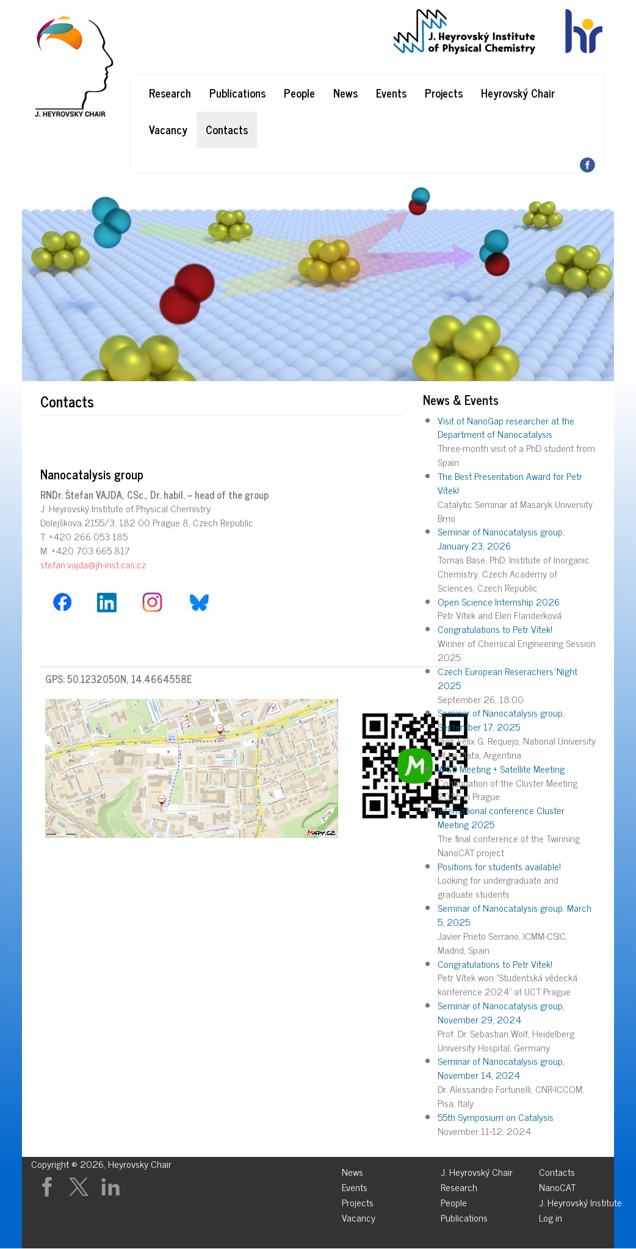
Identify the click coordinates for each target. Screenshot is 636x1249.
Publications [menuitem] (464, 1215)
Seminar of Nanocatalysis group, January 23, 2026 (501, 538)
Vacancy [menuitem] (358, 1215)
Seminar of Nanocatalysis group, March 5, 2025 (514, 914)
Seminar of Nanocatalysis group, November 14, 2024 (501, 1068)
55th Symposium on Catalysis (496, 1117)
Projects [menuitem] (358, 1200)
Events (391, 93)
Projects (444, 93)
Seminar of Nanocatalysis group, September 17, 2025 (501, 719)
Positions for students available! (499, 866)
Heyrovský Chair (518, 93)
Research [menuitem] (459, 1185)
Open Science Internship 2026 (499, 601)
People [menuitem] (454, 1200)
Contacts (227, 129)
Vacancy (168, 129)
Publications (237, 93)
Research (170, 93)
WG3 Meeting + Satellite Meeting (501, 768)
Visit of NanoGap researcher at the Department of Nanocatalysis (506, 427)
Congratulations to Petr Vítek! (495, 629)
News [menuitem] (352, 1170)
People (299, 93)
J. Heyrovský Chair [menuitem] (477, 1170)
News (345, 93)
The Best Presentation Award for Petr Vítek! (510, 483)
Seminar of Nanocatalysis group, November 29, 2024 (501, 1012)
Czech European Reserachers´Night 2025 (507, 678)
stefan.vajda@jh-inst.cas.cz (93, 564)
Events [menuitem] (354, 1185)
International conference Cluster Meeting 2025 (501, 817)
